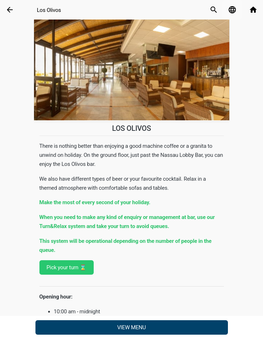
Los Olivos (49, 10)
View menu (131, 327)
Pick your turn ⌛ (66, 267)
